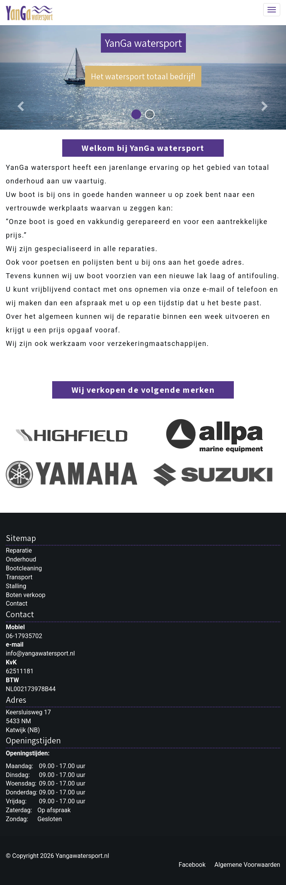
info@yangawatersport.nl (40, 653)
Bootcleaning (24, 568)
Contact (16, 603)
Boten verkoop (26, 595)
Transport (19, 577)
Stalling (16, 586)
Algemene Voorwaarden (247, 864)
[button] (21, 77)
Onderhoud (21, 559)
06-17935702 (24, 636)
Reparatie (19, 550)
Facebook (192, 864)
